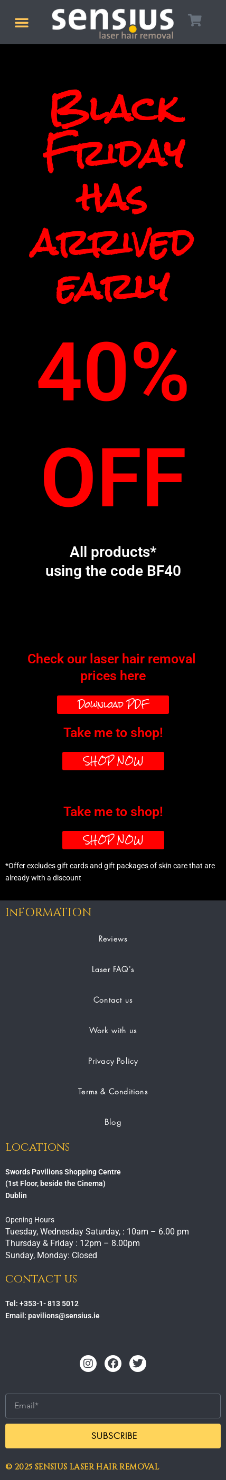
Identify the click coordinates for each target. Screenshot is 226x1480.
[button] (22, 22)
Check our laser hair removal (113, 668)
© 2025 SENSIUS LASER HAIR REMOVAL (82, 1467)
